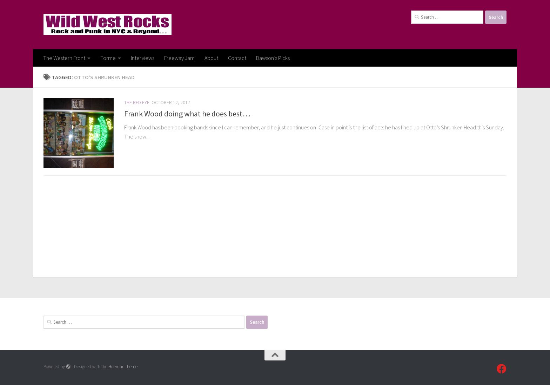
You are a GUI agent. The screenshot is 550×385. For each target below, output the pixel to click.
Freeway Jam (179, 57)
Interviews (142, 57)
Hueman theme (123, 367)
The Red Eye (136, 102)
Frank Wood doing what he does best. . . (187, 114)
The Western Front (64, 57)
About (211, 57)
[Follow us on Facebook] (502, 369)
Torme (108, 57)
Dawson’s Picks (273, 57)
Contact (237, 57)
